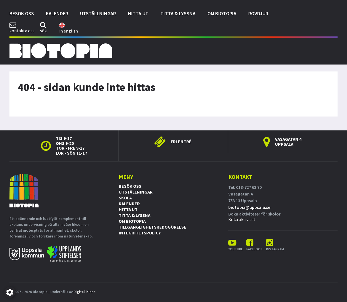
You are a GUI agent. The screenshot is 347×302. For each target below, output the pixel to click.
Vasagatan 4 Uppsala (288, 141)
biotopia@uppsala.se (249, 207)
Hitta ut (138, 13)
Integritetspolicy (140, 233)
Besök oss (21, 13)
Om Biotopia (221, 13)
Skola (125, 197)
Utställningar (98, 13)
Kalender (57, 13)
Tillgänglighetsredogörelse (152, 227)
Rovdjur (258, 13)
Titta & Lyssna (177, 13)
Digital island (84, 291)
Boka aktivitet (242, 219)
